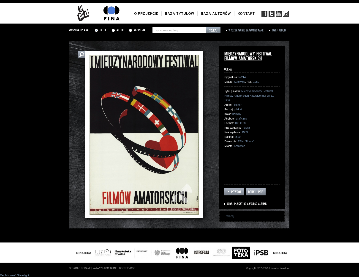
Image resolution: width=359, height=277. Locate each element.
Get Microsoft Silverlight (14, 275)
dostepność (127, 268)
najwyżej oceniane (104, 268)
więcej (230, 216)
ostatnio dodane (80, 268)
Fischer (236, 105)
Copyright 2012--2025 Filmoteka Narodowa (268, 268)
